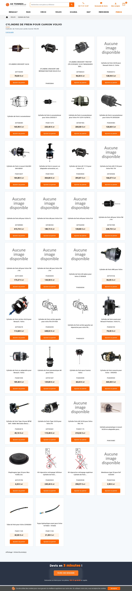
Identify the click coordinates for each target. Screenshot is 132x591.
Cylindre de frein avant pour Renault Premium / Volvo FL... (111, 320)
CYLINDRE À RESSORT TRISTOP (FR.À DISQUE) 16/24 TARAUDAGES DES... (80, 64)
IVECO (43, 12)
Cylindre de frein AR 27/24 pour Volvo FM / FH (111, 167)
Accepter (114, 588)
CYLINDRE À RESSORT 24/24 (19, 64)
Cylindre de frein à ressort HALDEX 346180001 (19, 167)
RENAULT (13, 12)
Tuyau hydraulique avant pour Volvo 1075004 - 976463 (49, 525)
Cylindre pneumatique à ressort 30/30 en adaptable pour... (111, 428)
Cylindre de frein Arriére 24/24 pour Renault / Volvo (18, 320)
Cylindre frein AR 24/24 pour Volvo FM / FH (80, 422)
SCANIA (73, 12)
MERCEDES (104, 12)
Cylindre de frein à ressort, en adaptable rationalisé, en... (49, 167)
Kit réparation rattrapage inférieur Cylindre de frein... (50, 473)
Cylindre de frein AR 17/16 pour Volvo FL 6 (80, 167)
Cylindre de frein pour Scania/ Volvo (80, 371)
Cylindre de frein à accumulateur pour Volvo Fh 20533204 (111, 116)
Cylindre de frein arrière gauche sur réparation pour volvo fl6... (80, 326)
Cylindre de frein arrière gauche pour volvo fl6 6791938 (49, 320)
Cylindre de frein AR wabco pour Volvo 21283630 (80, 275)
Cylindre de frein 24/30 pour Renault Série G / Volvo (111, 64)
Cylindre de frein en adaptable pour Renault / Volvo (18, 371)
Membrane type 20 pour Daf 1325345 (111, 473)
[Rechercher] (52, 4)
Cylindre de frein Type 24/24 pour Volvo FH (49, 422)
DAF (89, 12)
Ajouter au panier (19, 82)
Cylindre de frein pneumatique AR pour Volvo (49, 371)
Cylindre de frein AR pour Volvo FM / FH (111, 218)
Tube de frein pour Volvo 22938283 (19, 524)
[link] (101, 4)
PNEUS (119, 12)
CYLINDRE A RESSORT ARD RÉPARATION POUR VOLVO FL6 (50, 70)
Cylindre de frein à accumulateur (18, 116)
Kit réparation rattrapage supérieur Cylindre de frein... (80, 473)
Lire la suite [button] (10, 32)
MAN (28, 12)
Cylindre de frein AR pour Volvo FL (19, 218)
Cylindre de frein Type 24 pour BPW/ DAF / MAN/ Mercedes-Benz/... (19, 422)
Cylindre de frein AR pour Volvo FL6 (49, 218)
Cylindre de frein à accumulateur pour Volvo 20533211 (49, 116)
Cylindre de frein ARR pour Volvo (111, 269)
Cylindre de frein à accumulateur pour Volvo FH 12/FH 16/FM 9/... (80, 116)
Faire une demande (66, 573)
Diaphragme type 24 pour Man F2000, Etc (19, 473)
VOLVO (58, 12)
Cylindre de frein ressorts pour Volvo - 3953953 (111, 371)
